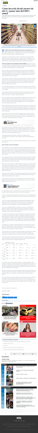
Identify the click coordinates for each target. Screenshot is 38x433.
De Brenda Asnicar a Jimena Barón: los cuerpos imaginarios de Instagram (16, 341)
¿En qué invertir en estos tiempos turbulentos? (13, 187)
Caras (10, 424)
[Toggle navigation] (1, 2)
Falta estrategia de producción (12, 123)
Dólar (15, 297)
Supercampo (10, 426)
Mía (20, 426)
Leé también (11, 184)
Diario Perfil (5, 424)
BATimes (28, 426)
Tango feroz (5, 345)
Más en (7, 303)
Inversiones (5, 297)
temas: (3, 296)
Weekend (28, 424)
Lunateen (24, 426)
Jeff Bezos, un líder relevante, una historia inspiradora (13, 347)
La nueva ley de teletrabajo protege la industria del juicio (13, 349)
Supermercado (10, 297)
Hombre (23, 424)
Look (14, 426)
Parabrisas (33, 424)
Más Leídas (4, 364)
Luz (17, 426)
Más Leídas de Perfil (6, 387)
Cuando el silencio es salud (8, 343)
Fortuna (19, 424)
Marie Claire (14, 424)
